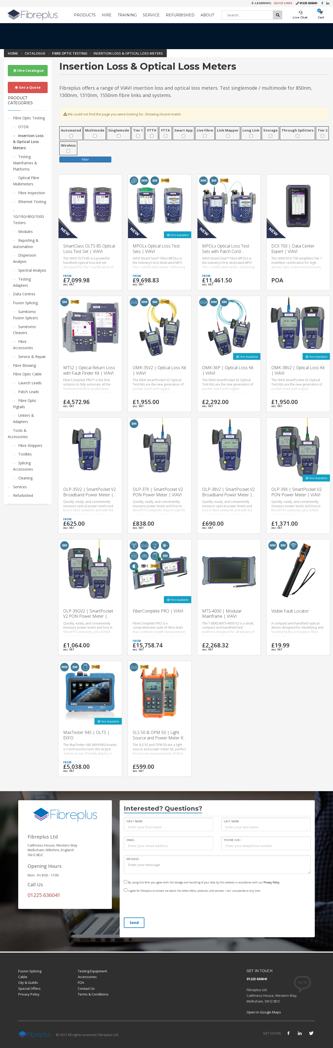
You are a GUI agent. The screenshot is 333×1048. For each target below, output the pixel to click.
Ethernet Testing (32, 201)
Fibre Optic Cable (27, 374)
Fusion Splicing (25, 302)
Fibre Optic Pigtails (24, 403)
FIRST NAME (134, 821)
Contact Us (86, 988)
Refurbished (23, 495)
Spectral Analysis (32, 270)
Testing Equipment (92, 971)
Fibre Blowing (24, 365)
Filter (85, 159)
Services (20, 486)
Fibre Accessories (23, 344)
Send (134, 922)
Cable (22, 976)
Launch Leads (30, 382)
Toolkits (25, 454)
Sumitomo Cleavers (24, 329)
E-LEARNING (261, 3)
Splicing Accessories (23, 466)
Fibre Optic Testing (69, 53)
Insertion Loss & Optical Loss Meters (28, 142)
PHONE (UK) (232, 840)
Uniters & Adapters (23, 418)
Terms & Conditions (93, 994)
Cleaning (25, 478)
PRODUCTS (85, 15)
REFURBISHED (180, 15)
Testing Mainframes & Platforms (25, 163)
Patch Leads (28, 391)
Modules (25, 231)
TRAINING (127, 15)
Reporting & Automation (26, 243)
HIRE (107, 15)
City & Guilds (28, 982)
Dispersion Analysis (24, 258)
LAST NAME (231, 821)
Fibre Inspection (31, 192)
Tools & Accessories (18, 433)
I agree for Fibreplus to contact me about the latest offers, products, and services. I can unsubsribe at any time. (192, 890)
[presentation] (163, 906)
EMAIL (130, 840)
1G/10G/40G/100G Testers (28, 219)
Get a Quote (28, 87)
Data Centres (24, 293)
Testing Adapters (22, 282)
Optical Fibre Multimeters (26, 180)
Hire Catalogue (28, 70)
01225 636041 (308, 3)
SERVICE (151, 15)
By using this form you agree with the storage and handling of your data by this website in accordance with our (201, 882)
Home (13, 53)
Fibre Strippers (30, 445)
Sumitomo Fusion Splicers (25, 314)
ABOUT (207, 15)
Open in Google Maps (264, 1012)
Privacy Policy (271, 882)
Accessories (87, 976)
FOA (81, 982)
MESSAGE (132, 859)
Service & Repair (32, 356)
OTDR (23, 126)
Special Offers (29, 988)
